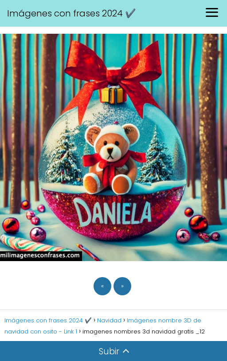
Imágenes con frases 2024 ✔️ (71, 13)
